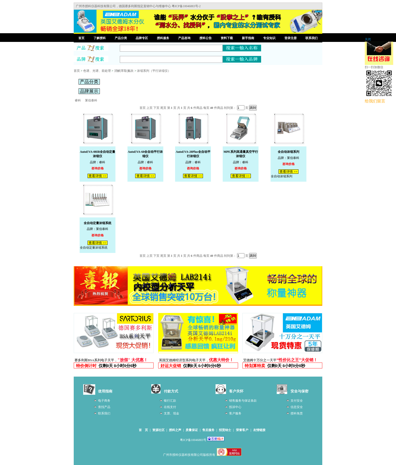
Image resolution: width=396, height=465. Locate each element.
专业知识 (269, 38)
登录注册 (290, 38)
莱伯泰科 (91, 100)
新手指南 (248, 38)
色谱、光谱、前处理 (97, 71)
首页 (81, 38)
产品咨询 (184, 38)
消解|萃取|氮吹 (124, 71)
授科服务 (163, 38)
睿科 (78, 100)
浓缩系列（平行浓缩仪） (154, 71)
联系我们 (311, 38)
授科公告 (205, 38)
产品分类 (121, 38)
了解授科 (99, 38)
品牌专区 (142, 38)
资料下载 (227, 38)
